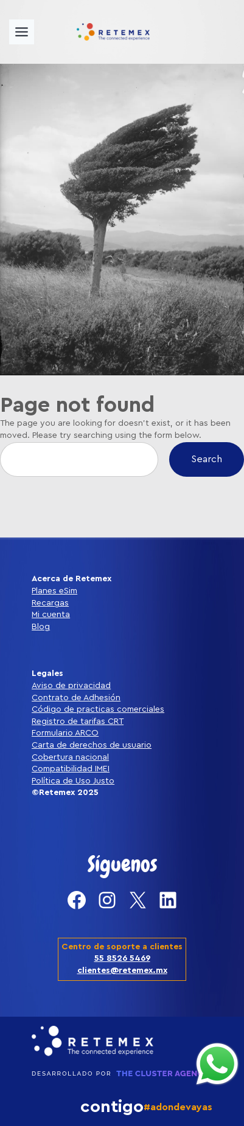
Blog (41, 627)
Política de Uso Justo (73, 781)
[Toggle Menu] (21, 31)
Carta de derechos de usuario (92, 745)
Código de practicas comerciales (98, 709)
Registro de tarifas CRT (78, 721)
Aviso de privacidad (71, 685)
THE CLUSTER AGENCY (162, 1073)
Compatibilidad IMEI (71, 769)
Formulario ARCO (65, 733)
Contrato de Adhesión (76, 698)
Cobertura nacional (70, 757)
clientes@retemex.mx (122, 970)
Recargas (50, 603)
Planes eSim (54, 591)
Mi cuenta (51, 614)
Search (206, 459)
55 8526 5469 (122, 958)
